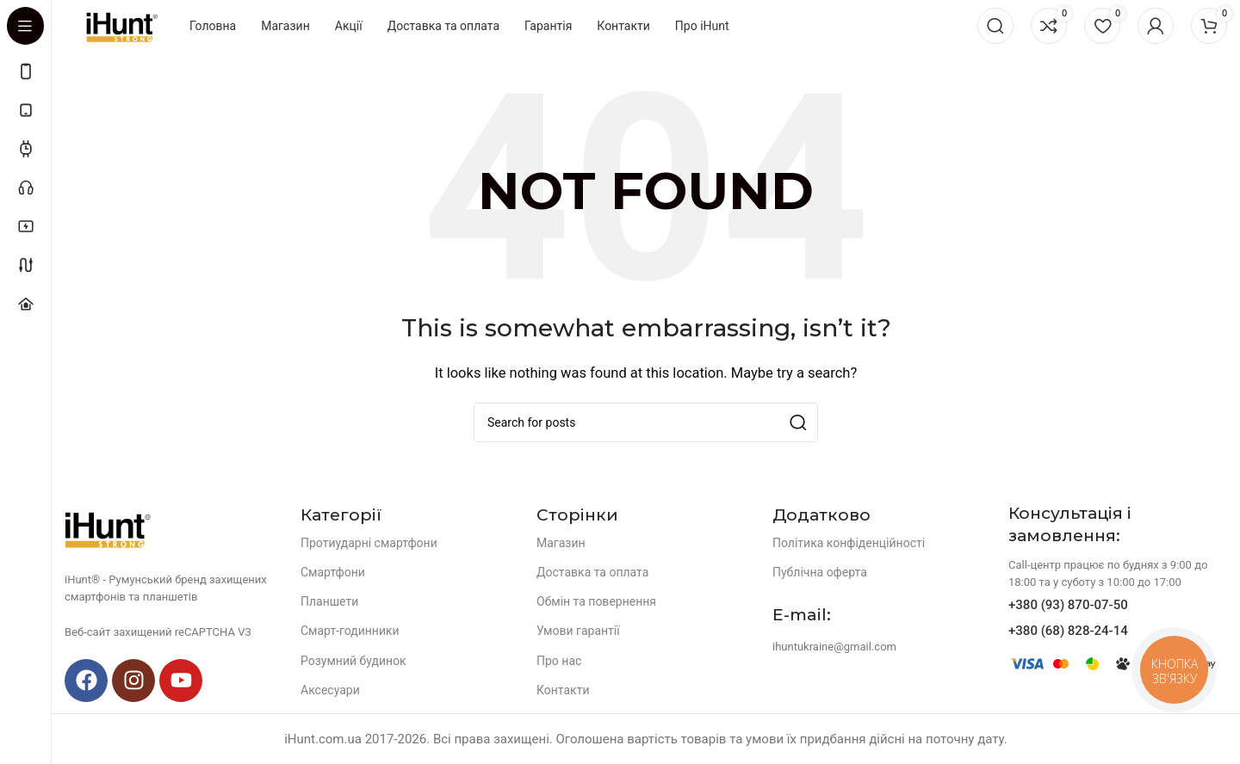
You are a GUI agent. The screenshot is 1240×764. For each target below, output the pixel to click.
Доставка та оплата (592, 572)
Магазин (561, 543)
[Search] (995, 26)
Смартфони (333, 572)
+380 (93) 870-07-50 (1068, 605)
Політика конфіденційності (848, 543)
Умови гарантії (578, 631)
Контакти (563, 690)
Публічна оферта (819, 572)
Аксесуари (330, 690)
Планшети (329, 601)
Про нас (558, 661)
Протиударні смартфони (369, 543)
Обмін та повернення (596, 601)
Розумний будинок (353, 661)
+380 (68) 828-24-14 (1068, 630)
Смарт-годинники (350, 631)
